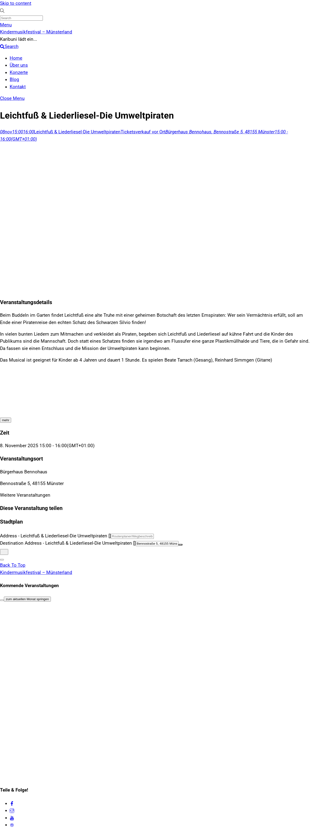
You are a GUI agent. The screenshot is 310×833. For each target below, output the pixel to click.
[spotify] (12, 824)
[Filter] (2, 600)
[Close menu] (12, 98)
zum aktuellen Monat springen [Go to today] (27, 599)
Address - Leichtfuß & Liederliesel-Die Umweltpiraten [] (55, 536)
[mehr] (5, 420)
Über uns (19, 65)
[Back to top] (12, 565)
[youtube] (12, 817)
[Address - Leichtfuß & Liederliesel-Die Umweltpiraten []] (132, 536)
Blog (14, 79)
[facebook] (12, 803)
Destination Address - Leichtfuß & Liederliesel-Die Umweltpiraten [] (68, 543)
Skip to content (15, 3)
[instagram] (12, 810)
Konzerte (19, 72)
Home (16, 58)
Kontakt (18, 86)
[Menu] (6, 25)
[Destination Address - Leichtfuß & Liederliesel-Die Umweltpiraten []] (157, 543)
